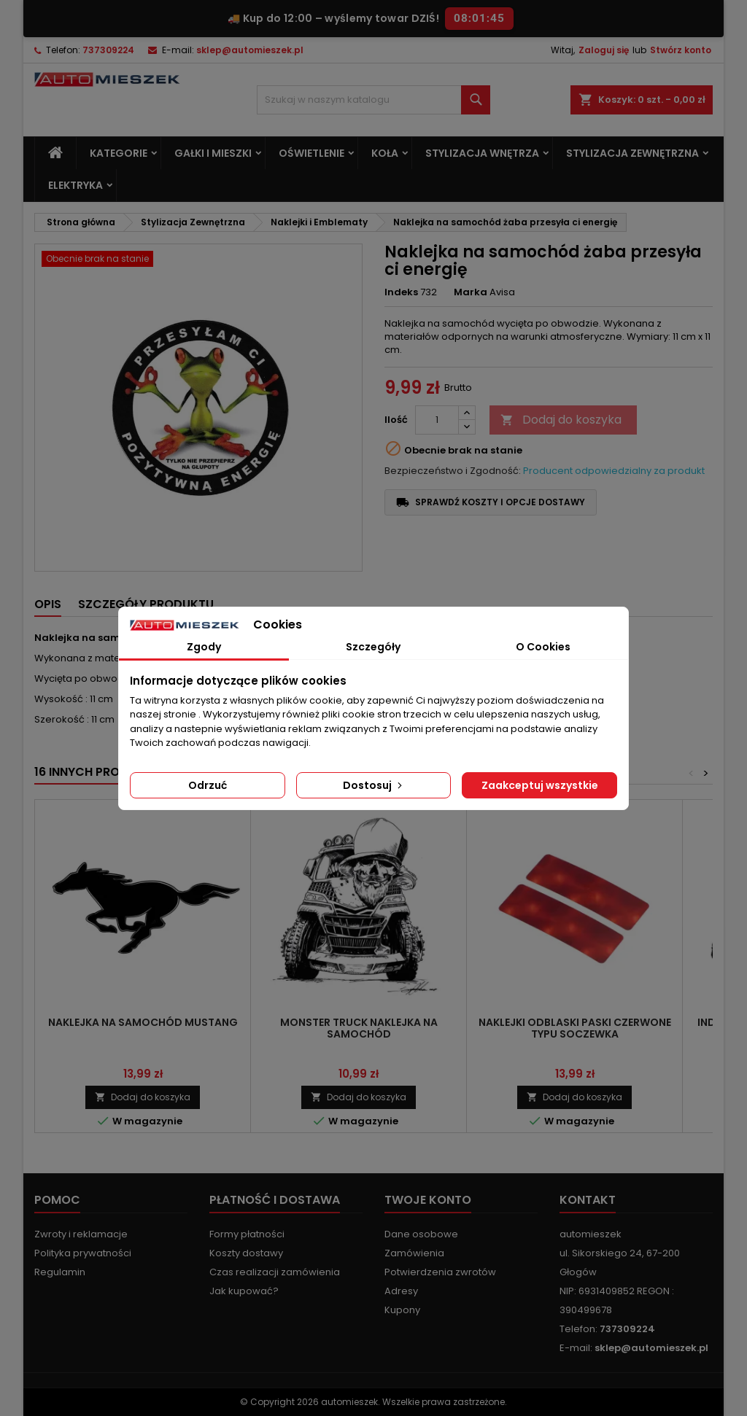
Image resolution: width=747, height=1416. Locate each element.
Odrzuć (207, 785)
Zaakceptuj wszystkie (539, 785)
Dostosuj (374, 785)
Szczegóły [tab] (373, 646)
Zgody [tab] (204, 646)
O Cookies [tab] (543, 646)
